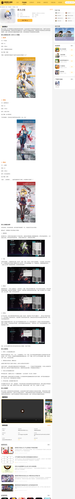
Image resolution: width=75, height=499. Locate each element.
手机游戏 (24, 2)
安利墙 (38, 2)
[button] (51, 411)
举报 (49, 425)
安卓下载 (25, 20)
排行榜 (60, 2)
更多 (49, 444)
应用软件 (32, 2)
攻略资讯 (45, 2)
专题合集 (53, 2)
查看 (35, 439)
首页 (17, 2)
